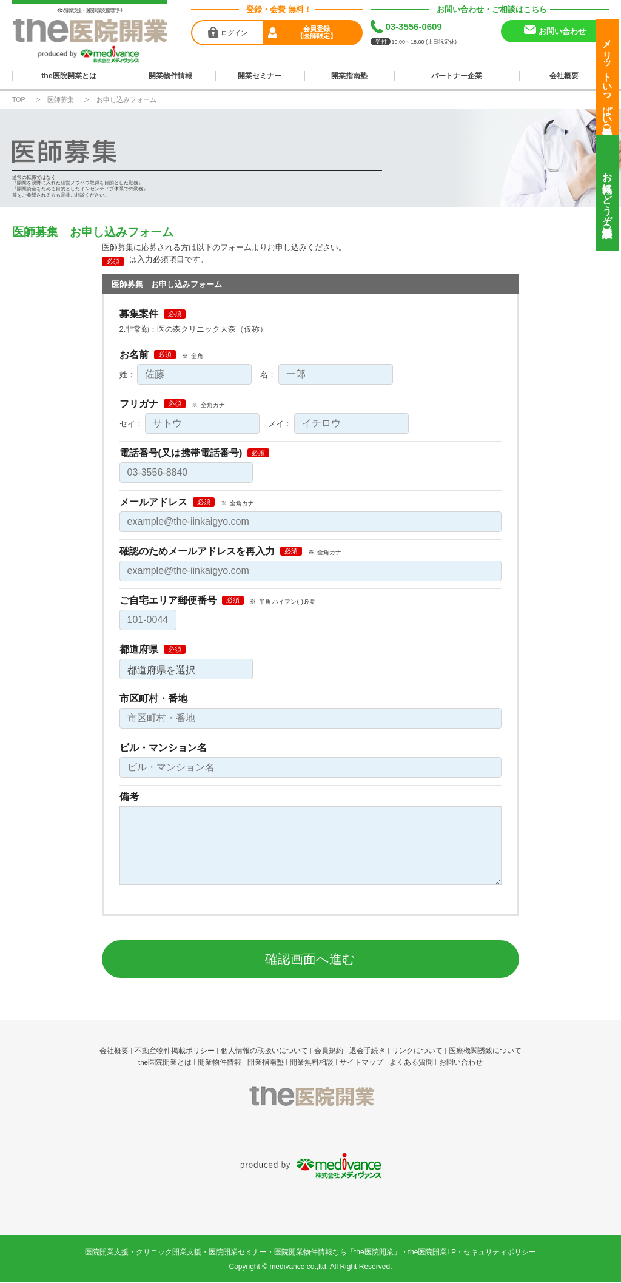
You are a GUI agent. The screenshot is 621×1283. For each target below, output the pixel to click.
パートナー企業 (457, 74)
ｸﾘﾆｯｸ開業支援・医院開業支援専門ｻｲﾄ (90, 10)
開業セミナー (259, 74)
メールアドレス (153, 500)
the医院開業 (310, 1099)
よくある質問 (411, 1061)
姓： (127, 372)
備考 (129, 795)
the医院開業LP (432, 1195)
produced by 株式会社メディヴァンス (310, 1139)
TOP (18, 97)
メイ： (280, 421)
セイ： (131, 421)
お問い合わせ (461, 1061)
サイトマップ (361, 1061)
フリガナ (138, 402)
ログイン (234, 32)
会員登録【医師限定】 (317, 32)
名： (268, 372)
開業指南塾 (349, 74)
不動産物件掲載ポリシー (175, 1049)
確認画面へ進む (310, 957)
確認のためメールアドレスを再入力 (197, 549)
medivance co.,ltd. (298, 1209)
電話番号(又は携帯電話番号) (181, 451)
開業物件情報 (170, 74)
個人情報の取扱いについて (264, 1049)
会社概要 (564, 74)
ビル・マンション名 (163, 746)
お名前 (134, 353)
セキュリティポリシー (499, 1195)
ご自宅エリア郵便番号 (168, 599)
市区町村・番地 (153, 697)
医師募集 (60, 97)
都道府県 (138, 648)
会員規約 (328, 1049)
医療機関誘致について (485, 1049)
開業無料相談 (312, 1061)
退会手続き (367, 1049)
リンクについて (417, 1049)
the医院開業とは (68, 74)
